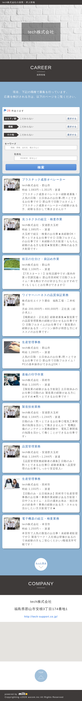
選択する (72, 118)
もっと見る (41, 563)
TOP (41, 672)
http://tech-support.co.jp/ (41, 616)
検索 (41, 167)
